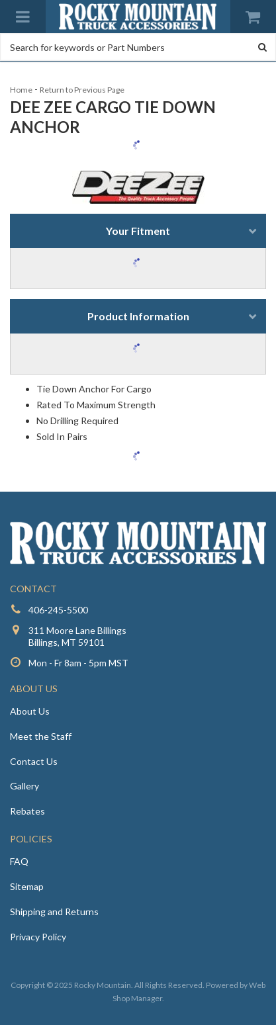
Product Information (138, 316)
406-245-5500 (58, 609)
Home (21, 90)
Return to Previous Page (82, 90)
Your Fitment (138, 230)
